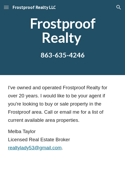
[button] (6, 7)
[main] (62, 37)
